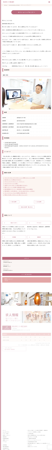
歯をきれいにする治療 (32, 436)
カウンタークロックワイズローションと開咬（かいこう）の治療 (20, 177)
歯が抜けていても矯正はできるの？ (13, 179)
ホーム (4, 430)
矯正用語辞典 (5, 446)
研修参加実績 (5, 438)
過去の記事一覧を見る (27, 207)
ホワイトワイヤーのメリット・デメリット (14, 181)
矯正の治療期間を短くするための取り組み (36, 435)
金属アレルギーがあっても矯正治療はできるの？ (16, 185)
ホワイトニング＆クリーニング (34, 440)
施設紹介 (5, 436)
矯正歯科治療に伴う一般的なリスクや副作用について (39, 443)
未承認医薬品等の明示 (32, 441)
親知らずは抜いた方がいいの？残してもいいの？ (16, 194)
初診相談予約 (5, 448)
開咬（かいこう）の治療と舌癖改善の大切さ (15, 187)
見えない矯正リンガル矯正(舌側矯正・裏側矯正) (38, 430)
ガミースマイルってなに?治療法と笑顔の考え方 (16, 193)
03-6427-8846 (10, 349)
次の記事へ (39, 201)
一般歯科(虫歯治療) (32, 438)
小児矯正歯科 (30, 433)
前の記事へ (15, 201)
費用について (5, 440)
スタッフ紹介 (5, 433)
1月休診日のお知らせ (7, 262)
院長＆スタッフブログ (9, 279)
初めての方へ (14, 222)
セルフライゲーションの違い (11, 183)
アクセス (39, 222)
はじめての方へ (6, 432)
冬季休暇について (6, 266)
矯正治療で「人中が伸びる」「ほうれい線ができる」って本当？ (20, 191)
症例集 (14, 237)
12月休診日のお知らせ (8, 270)
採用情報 (5, 445)
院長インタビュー (6, 435)
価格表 (39, 237)
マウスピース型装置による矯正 (34, 432)
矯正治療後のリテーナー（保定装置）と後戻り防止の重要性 (19, 189)
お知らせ (30, 445)
